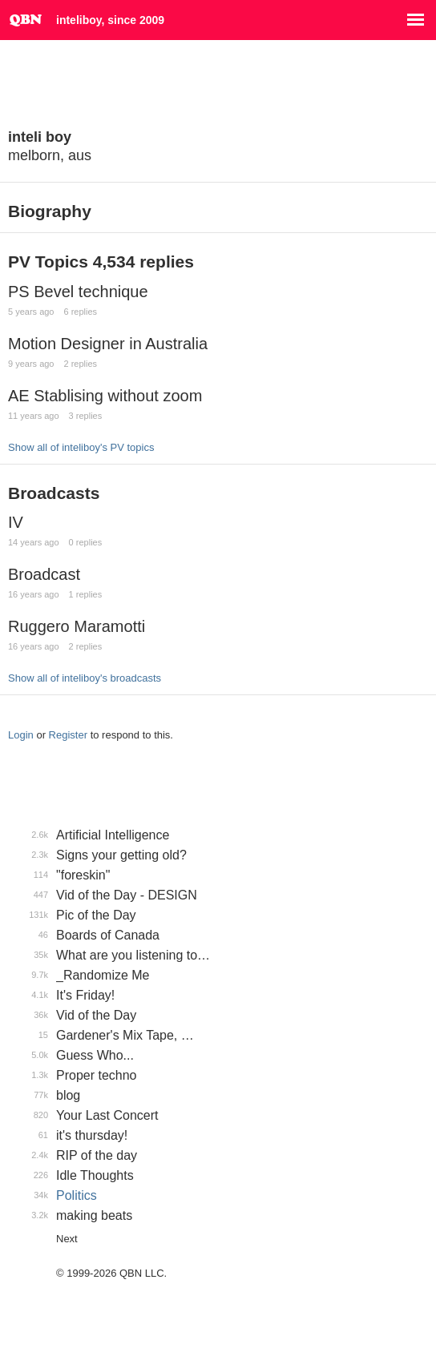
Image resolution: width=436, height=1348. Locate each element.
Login (21, 735)
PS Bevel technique (78, 291)
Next (67, 1238)
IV (15, 522)
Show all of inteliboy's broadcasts (84, 678)
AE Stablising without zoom (105, 395)
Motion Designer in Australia (108, 343)
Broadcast (44, 574)
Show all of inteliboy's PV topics (81, 447)
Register (68, 735)
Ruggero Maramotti (76, 626)
